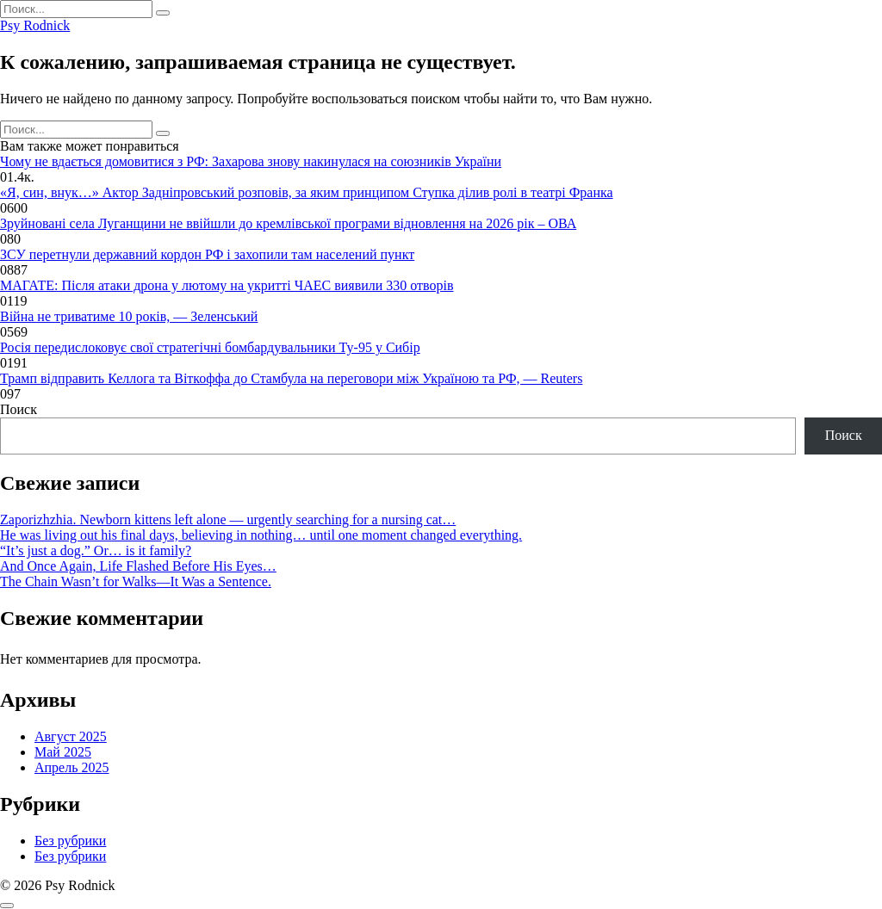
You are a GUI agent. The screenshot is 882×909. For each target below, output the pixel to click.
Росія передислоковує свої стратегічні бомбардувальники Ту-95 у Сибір (210, 347)
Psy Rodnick (35, 25)
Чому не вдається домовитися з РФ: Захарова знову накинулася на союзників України (250, 161)
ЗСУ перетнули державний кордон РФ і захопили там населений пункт (207, 254)
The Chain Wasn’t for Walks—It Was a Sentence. (135, 581)
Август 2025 (70, 736)
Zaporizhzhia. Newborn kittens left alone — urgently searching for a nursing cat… (228, 519)
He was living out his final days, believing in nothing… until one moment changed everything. (261, 535)
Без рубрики (70, 840)
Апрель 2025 (71, 767)
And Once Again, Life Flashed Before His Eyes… (138, 566)
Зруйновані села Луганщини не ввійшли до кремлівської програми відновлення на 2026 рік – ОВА (288, 223)
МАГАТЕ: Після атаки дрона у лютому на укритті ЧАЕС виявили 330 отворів (227, 285)
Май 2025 (62, 752)
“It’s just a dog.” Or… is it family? (95, 550)
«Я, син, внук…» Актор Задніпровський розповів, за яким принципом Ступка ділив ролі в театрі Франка (306, 192)
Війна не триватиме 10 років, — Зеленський (129, 316)
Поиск (18, 409)
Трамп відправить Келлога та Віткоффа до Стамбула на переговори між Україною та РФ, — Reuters (291, 378)
